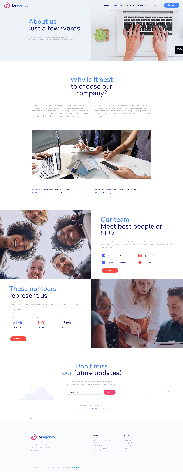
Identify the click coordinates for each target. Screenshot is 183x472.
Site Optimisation (99, 443)
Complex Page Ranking (101, 440)
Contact (127, 448)
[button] (110, 270)
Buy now (171, 5)
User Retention (98, 445)
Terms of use (102, 408)
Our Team (127, 445)
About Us (127, 440)
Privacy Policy (89, 408)
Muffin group (75, 467)
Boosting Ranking (99, 451)
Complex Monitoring (100, 448)
